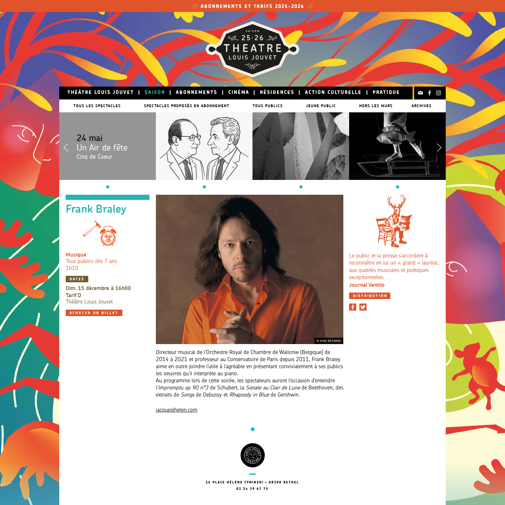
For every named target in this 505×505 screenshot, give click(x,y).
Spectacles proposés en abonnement (186, 105)
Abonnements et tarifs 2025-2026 (252, 7)
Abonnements (196, 92)
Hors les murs (385, 105)
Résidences (277, 92)
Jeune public (327, 105)
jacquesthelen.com (176, 410)
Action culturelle (333, 92)
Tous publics (271, 105)
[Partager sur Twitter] (363, 307)
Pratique (386, 92)
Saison (155, 92)
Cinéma (238, 92)
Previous (65, 146)
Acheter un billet (94, 313)
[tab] (369, 296)
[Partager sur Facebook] (352, 307)
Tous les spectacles (94, 105)
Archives (425, 105)
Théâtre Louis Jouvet (100, 92)
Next (439, 146)
